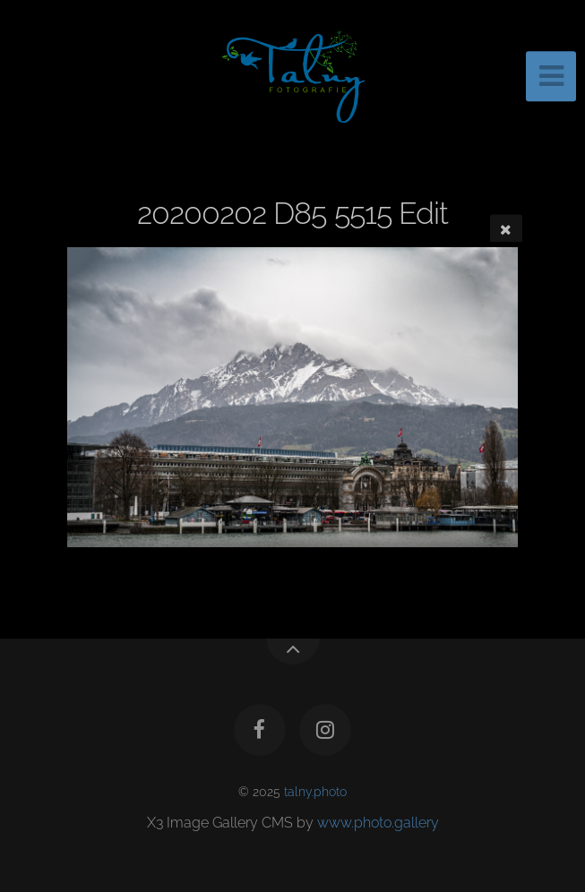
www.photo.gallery (378, 822)
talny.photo (315, 791)
